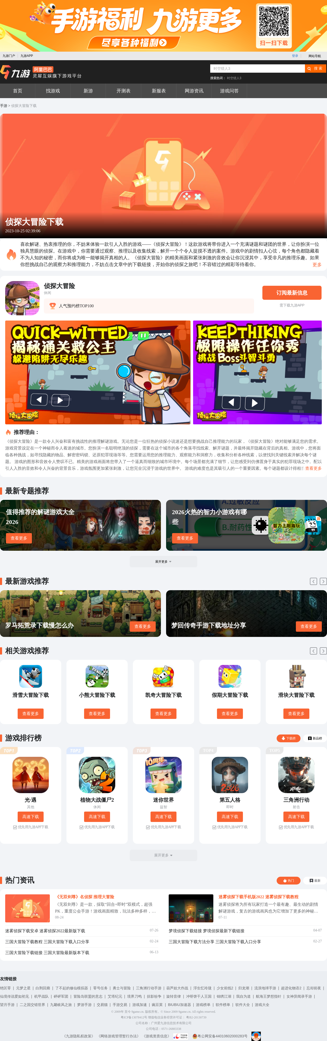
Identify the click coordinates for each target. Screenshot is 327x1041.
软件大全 (242, 1005)
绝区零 (5, 988)
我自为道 (243, 996)
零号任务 (100, 988)
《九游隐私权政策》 (78, 1036)
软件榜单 (223, 1005)
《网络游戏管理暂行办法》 (118, 1036)
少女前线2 (225, 988)
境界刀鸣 (134, 996)
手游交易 (120, 1005)
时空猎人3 (234, 78)
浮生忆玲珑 (202, 988)
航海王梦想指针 (268, 996)
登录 (295, 56)
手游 (3, 106)
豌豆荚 (157, 1005)
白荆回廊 (43, 988)
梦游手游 (84, 1005)
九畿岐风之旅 (61, 1005)
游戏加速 (139, 1005)
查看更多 (19, 538)
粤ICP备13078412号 (134, 1017)
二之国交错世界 (32, 1005)
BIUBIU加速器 (179, 1005)
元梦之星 (23, 988)
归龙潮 (243, 988)
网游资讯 (194, 90)
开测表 (124, 90)
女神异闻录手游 (299, 996)
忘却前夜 (313, 988)
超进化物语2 (291, 988)
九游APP (27, 56)
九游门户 (9, 56)
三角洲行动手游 (148, 988)
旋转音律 (173, 996)
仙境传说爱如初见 (14, 996)
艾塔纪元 (115, 996)
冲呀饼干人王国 (199, 996)
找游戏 (53, 90)
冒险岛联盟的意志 (88, 996)
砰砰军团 (61, 996)
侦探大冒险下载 (24, 106)
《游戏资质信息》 (156, 1036)
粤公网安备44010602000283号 (220, 1036)
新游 (88, 90)
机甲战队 (41, 996)
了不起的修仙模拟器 (71, 988)
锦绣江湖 (224, 996)
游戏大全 (262, 1005)
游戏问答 (229, 90)
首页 (17, 90)
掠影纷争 (154, 996)
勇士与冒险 (122, 988)
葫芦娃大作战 (177, 988)
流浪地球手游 (265, 988)
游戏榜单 (203, 1005)
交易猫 (102, 1005)
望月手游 (7, 1005)
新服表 (159, 90)
